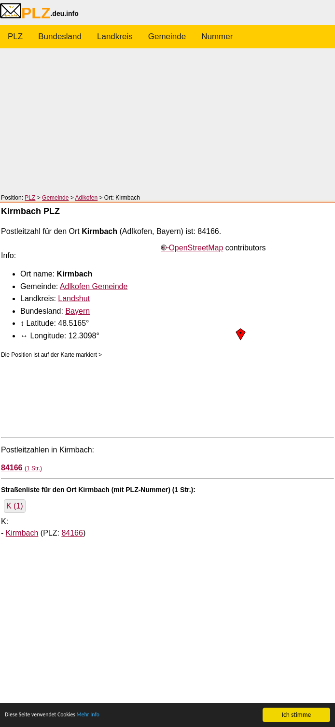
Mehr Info (101, 716)
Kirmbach (22, 533)
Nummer (217, 36)
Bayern (77, 311)
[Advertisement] (167, 121)
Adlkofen (86, 197)
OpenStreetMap (195, 248)
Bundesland (60, 36)
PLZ (15, 36)
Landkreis (115, 36)
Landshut (74, 298)
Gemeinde (167, 36)
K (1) (14, 506)
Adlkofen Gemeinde (94, 286)
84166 (72, 533)
